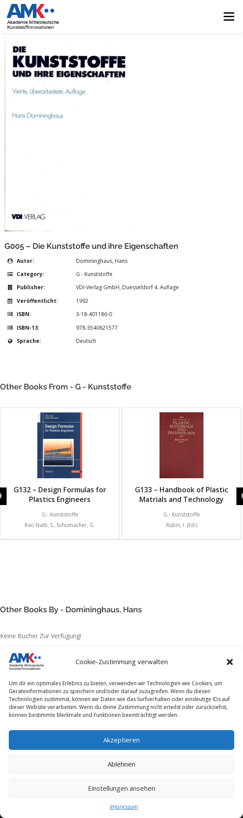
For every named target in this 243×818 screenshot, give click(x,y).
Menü (228, 16)
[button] (229, 662)
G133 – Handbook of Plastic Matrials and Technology (181, 458)
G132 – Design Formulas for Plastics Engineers (60, 458)
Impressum (124, 807)
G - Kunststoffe (94, 274)
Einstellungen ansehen (121, 788)
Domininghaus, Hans (101, 261)
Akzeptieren (121, 739)
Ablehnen (121, 764)
